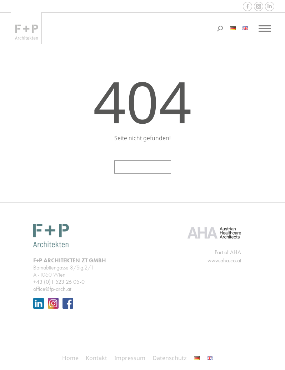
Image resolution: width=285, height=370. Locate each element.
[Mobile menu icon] (264, 28)
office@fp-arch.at (52, 289)
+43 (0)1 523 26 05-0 (59, 281)
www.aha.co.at (224, 260)
